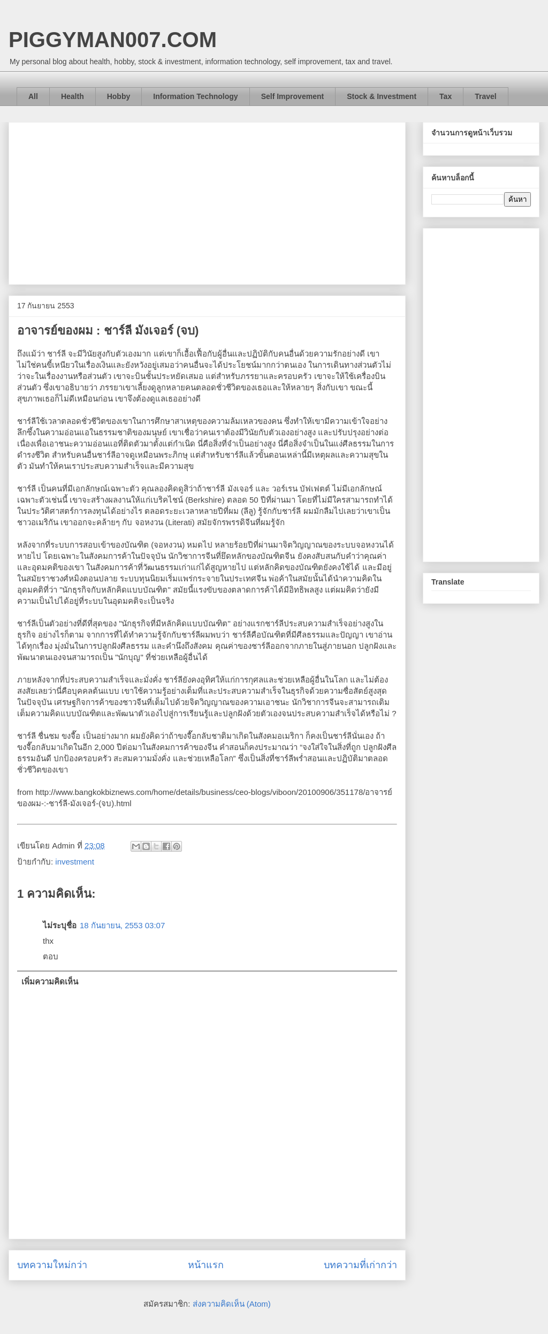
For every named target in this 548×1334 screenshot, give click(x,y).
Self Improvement (292, 96)
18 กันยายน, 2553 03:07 (122, 925)
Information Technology (195, 96)
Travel (485, 96)
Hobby (119, 96)
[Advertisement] (207, 201)
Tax (445, 96)
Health (72, 96)
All (33, 96)
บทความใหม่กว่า (52, 1265)
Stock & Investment (381, 96)
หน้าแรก (206, 1265)
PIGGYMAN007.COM (113, 39)
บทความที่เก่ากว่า (360, 1265)
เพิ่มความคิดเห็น (49, 981)
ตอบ (50, 956)
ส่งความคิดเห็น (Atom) (232, 1303)
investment (74, 861)
